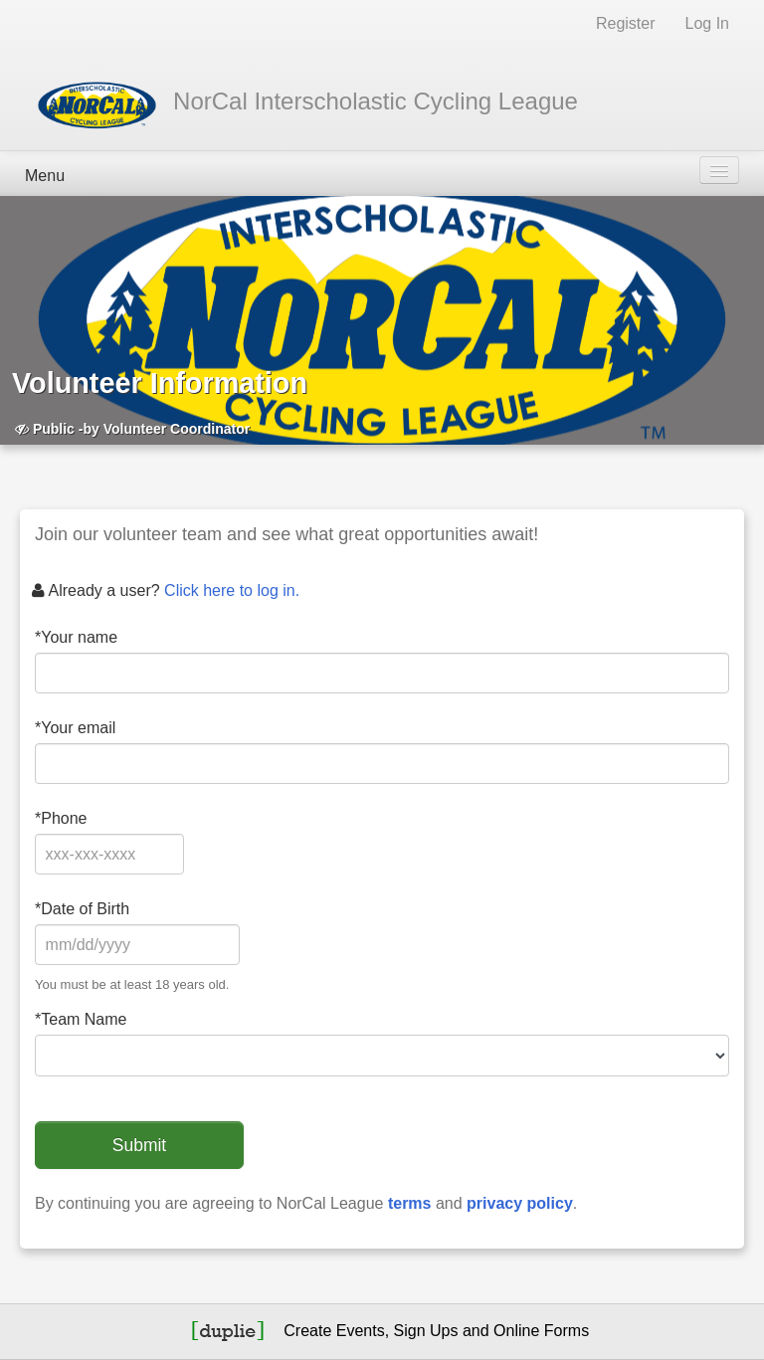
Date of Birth (82, 908)
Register (626, 23)
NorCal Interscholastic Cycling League (375, 101)
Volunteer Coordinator (177, 429)
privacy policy (520, 1203)
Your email (75, 727)
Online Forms (541, 1330)
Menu (45, 175)
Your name (76, 637)
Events (360, 1330)
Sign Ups (426, 1330)
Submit (139, 1145)
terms (410, 1203)
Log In (707, 23)
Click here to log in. (231, 590)
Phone (61, 818)
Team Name (80, 1019)
